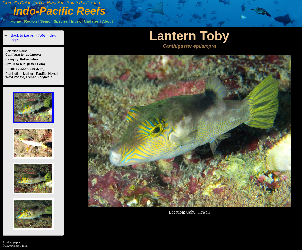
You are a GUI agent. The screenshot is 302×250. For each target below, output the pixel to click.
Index (76, 21)
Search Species (54, 21)
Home (16, 21)
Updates (91, 21)
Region (30, 21)
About (107, 21)
